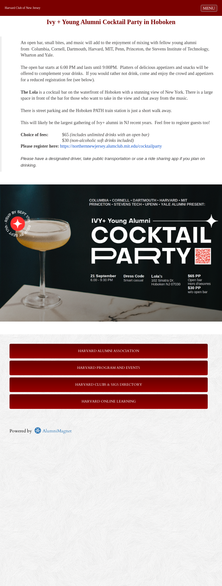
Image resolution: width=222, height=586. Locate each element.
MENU (210, 8)
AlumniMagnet (52, 431)
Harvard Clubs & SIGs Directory (108, 384)
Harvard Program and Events (108, 367)
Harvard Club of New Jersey (22, 8)
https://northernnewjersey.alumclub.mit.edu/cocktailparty (111, 146)
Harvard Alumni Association (108, 351)
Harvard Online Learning (109, 401)
